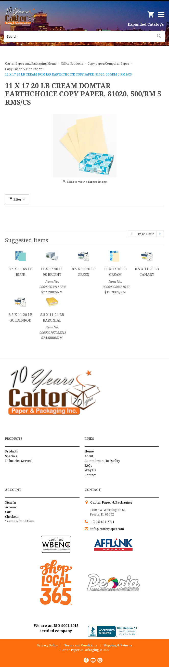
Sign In (10, 502)
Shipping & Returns (117, 645)
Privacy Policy (47, 645)
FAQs (88, 465)
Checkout (12, 516)
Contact (90, 475)
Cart (8, 512)
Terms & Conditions (20, 521)
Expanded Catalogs (146, 24)
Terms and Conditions (80, 645)
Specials (11, 456)
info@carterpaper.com (106, 529)
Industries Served (18, 461)
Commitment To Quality (102, 461)
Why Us (90, 470)
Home (89, 451)
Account (11, 507)
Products (11, 451)
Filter (17, 199)
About (89, 456)
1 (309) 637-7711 (102, 522)
